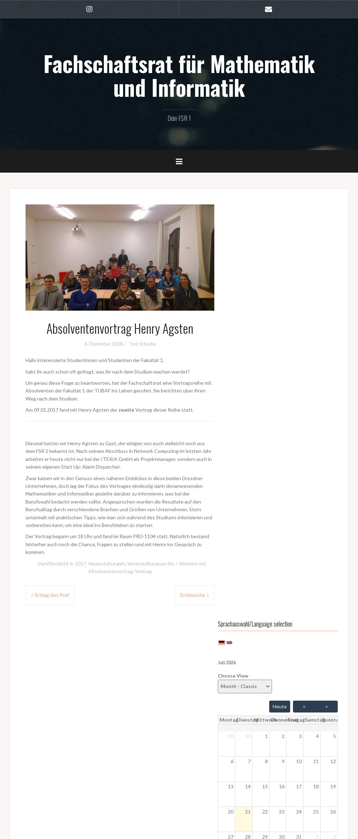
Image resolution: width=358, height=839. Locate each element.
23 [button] (288, 396)
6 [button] (245, 345)
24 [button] (303, 396)
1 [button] (274, 320)
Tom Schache (142, 344)
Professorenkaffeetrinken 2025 (274, 562)
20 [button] (243, 396)
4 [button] (319, 320)
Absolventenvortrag (110, 571)
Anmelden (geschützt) (51, 769)
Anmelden (251, 670)
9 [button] (289, 345)
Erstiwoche (192, 595)
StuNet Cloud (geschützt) (55, 778)
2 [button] (289, 320)
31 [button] (303, 421)
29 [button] (243, 320)
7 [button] (260, 345)
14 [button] (259, 371)
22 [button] (273, 396)
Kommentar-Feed (259, 688)
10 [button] (303, 345)
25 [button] (318, 396)
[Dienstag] (260, 304)
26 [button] (333, 396)
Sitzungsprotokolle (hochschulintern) (67, 759)
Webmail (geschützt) (49, 787)
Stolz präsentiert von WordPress (50, 830)
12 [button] (333, 345)
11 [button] (318, 345)
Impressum (39, 796)
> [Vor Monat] (326, 291)
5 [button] (334, 320)
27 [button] (243, 421)
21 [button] (259, 396)
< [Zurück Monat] (304, 291)
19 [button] (333, 371)
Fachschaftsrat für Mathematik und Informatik (179, 75)
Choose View (257, 267)
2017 (80, 563)
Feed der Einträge (259, 679)
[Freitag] (303, 304)
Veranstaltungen (106, 563)
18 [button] (318, 371)
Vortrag (143, 571)
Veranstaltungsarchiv (150, 563)
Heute (280, 291)
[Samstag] (319, 304)
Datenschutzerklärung (51, 805)
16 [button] (288, 371)
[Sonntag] (334, 304)
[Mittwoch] (276, 304)
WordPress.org (256, 697)
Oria (113, 830)
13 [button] (243, 371)
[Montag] (244, 304)
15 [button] (273, 371)
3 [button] (304, 320)
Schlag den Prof (52, 595)
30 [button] (259, 320)
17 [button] (303, 371)
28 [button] (259, 421)
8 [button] (274, 345)
